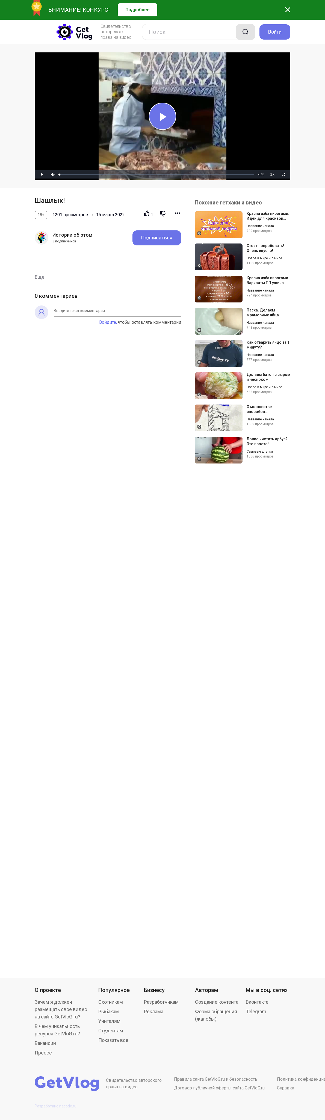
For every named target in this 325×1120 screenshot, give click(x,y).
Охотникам (110, 1002)
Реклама (153, 1011)
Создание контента (216, 1002)
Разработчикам (161, 1002)
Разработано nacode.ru (55, 1106)
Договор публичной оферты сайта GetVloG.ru (219, 1088)
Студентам (110, 1030)
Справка (285, 1088)
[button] (52, 174)
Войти (275, 32)
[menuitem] (272, 174)
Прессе (43, 1053)
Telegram (256, 1011)
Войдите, (108, 322)
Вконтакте (257, 1002)
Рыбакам (108, 1011)
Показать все (113, 1040)
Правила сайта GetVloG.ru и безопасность (215, 1079)
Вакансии (45, 1043)
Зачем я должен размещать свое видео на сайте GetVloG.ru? (61, 1009)
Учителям (109, 1021)
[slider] (157, 174)
